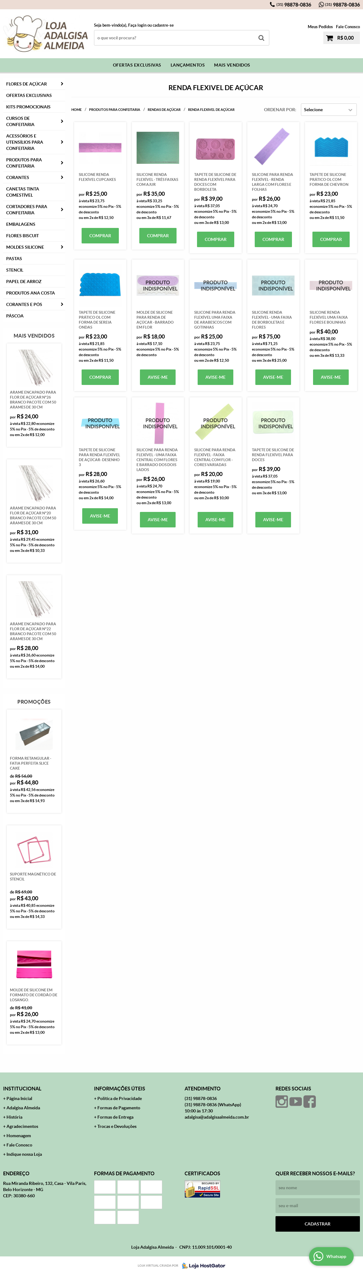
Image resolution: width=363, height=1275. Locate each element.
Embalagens (20, 224)
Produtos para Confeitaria (24, 162)
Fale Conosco (348, 26)
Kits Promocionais (28, 106)
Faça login (137, 25)
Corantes (17, 177)
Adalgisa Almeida (23, 1107)
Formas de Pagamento (118, 1107)
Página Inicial (19, 1098)
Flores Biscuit (22, 235)
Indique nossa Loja (24, 1154)
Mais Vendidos (232, 65)
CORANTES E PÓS (24, 304)
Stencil (14, 270)
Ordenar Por (279, 109)
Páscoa (15, 315)
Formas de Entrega (115, 1117)
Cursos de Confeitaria (20, 121)
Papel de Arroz (24, 281)
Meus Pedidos (320, 26)
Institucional (22, 1088)
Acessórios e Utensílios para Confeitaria (24, 142)
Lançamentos (188, 65)
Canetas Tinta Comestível (22, 192)
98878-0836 (293, 4)
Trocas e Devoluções (117, 1126)
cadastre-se (163, 25)
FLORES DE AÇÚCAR (26, 83)
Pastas (14, 258)
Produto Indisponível (158, 285)
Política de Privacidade (119, 1098)
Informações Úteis (119, 1088)
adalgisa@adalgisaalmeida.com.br (217, 1117)
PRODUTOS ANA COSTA (30, 292)
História (14, 1117)
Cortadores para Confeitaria (26, 209)
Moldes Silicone (25, 247)
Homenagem (19, 1135)
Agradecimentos (22, 1126)
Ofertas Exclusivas (137, 65)
